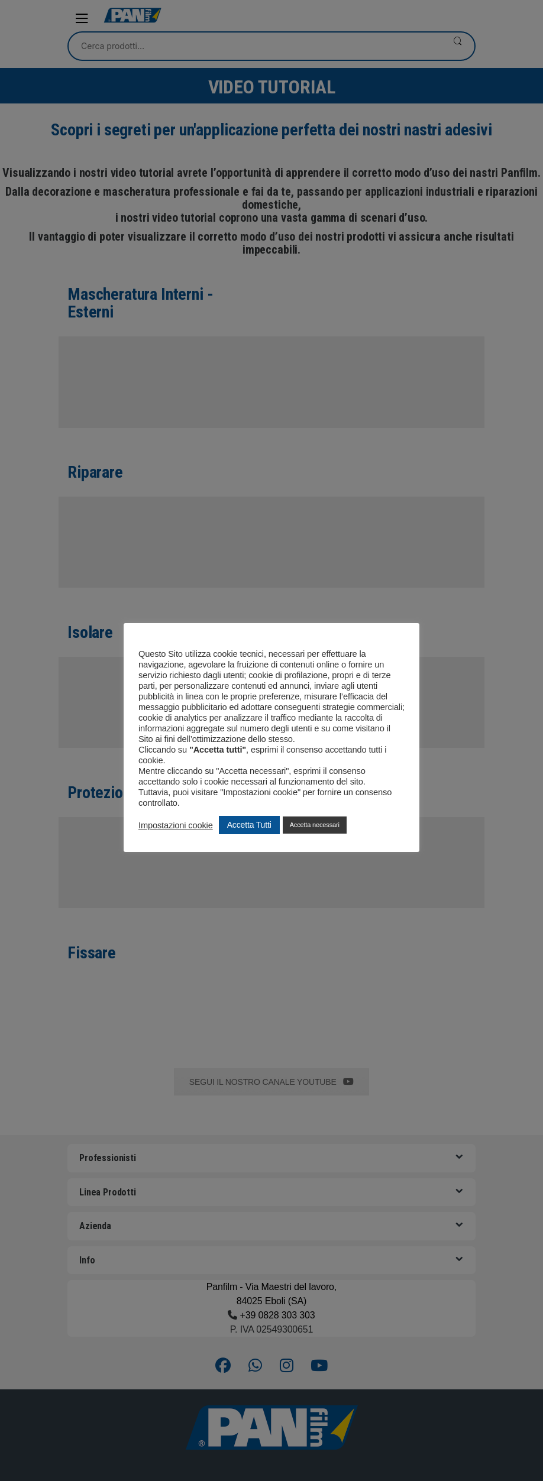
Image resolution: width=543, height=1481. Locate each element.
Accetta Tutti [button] (249, 824)
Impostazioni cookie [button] (175, 825)
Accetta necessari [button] (315, 824)
